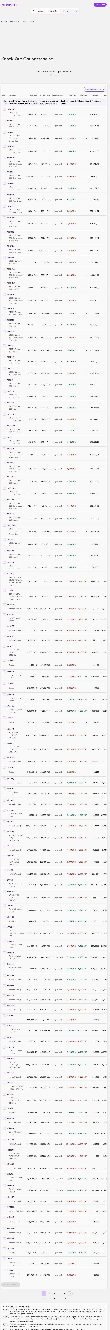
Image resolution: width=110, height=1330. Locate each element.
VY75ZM (10, 927)
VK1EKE (10, 743)
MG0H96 (10, 380)
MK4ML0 (10, 218)
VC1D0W (11, 822)
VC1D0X (10, 870)
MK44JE (10, 172)
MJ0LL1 (10, 206)
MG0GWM (11, 488)
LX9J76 (10, 1174)
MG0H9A (11, 269)
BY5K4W (10, 941)
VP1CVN (10, 789)
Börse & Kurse (5, 21)
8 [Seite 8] (54, 1299)
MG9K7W (11, 283)
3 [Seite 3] (54, 1293)
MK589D (10, 232)
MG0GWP (11, 525)
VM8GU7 (10, 1150)
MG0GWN (11, 391)
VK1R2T (10, 646)
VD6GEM (11, 1005)
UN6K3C (10, 1108)
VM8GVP (10, 856)
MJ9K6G (10, 463)
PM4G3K (10, 952)
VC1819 (10, 846)
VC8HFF (10, 626)
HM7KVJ (10, 810)
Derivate (13, 21)
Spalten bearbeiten (94, 89)
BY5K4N (10, 694)
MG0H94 (10, 477)
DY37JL (10, 880)
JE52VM (10, 683)
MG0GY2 (10, 368)
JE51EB (10, 717)
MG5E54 (10, 449)
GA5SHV (10, 574)
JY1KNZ (10, 1259)
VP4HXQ (10, 779)
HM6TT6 (10, 1016)
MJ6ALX (10, 294)
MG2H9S (10, 500)
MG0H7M (11, 426)
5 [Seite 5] (64, 1293)
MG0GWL (11, 562)
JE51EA (10, 767)
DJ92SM (10, 964)
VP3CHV (10, 975)
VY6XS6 (10, 1026)
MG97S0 (10, 320)
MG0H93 (10, 539)
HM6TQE (10, 1207)
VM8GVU (11, 891)
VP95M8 (10, 729)
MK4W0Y (11, 158)
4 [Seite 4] (59, 1293)
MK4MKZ (10, 183)
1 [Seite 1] (43, 1293)
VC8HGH (11, 604)
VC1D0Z (10, 800)
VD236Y (10, 1238)
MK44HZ (10, 121)
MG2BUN (11, 403)
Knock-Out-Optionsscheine (26, 21)
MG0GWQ (11, 331)
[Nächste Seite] (70, 1293)
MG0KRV (10, 905)
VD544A (10, 1197)
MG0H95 (10, 437)
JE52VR (10, 660)
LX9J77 (10, 1083)
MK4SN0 (10, 195)
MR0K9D (10, 1059)
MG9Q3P (10, 345)
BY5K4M (10, 672)
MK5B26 (10, 146)
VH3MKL (10, 832)
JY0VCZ (10, 1217)
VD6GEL (10, 1073)
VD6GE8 (10, 985)
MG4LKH (10, 514)
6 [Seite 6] (43, 1299)
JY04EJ (10, 1270)
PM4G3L (10, 1185)
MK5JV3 (10, 132)
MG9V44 (10, 257)
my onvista (52, 11)
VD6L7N (10, 995)
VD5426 (10, 1140)
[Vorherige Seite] (38, 1293)
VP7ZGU (10, 1094)
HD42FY (10, 1128)
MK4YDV (10, 109)
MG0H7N (11, 308)
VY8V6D (10, 614)
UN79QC (10, 917)
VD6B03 (10, 1037)
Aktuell (41, 11)
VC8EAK (10, 636)
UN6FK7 (10, 1248)
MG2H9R (10, 551)
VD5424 (10, 1118)
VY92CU (10, 706)
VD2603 (10, 1228)
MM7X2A (10, 246)
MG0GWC (11, 414)
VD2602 (10, 1164)
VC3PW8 (11, 757)
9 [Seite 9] (59, 1299)
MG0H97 (10, 357)
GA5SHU (10, 590)
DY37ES (10, 1047)
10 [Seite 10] (65, 1299)
